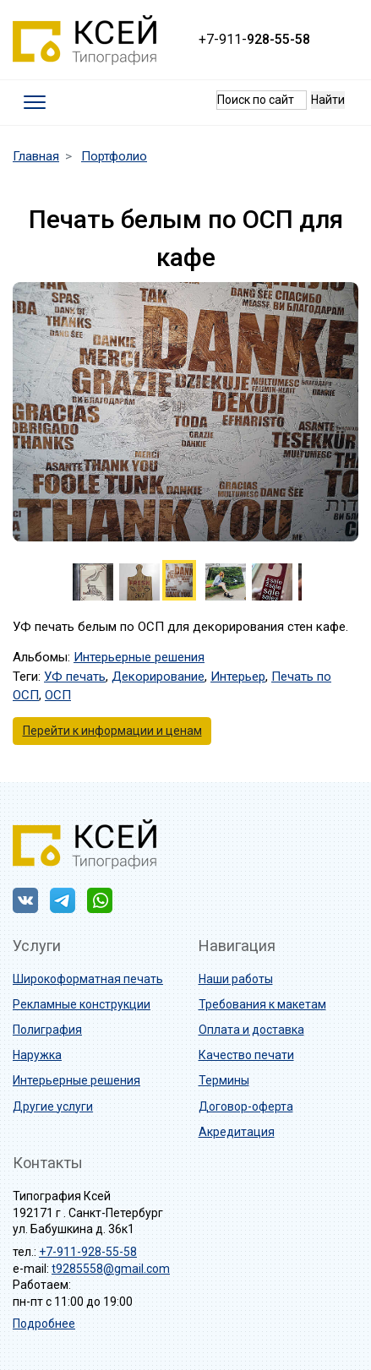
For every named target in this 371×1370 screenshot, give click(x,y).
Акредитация (237, 1132)
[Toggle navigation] (35, 102)
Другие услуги (53, 1106)
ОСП (58, 695)
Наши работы (236, 979)
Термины (224, 1080)
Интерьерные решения (139, 657)
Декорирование (158, 676)
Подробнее (44, 1323)
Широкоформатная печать (88, 979)
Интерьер (237, 676)
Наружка (37, 1055)
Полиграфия (47, 1029)
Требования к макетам (262, 1004)
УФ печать (75, 676)
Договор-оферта (246, 1106)
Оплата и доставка (251, 1029)
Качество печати (246, 1055)
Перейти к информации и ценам (112, 730)
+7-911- (254, 39)
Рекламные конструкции (81, 1004)
